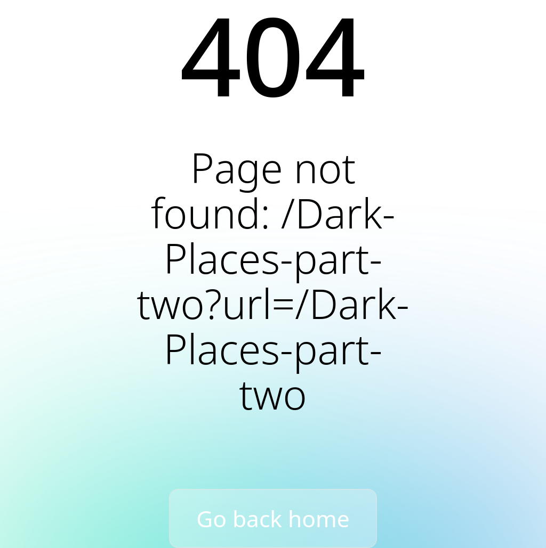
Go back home (273, 518)
